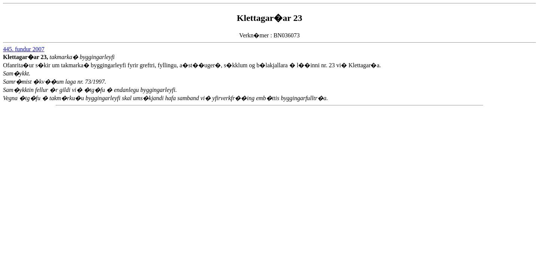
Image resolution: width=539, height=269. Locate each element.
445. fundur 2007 (24, 49)
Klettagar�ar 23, (26, 57)
